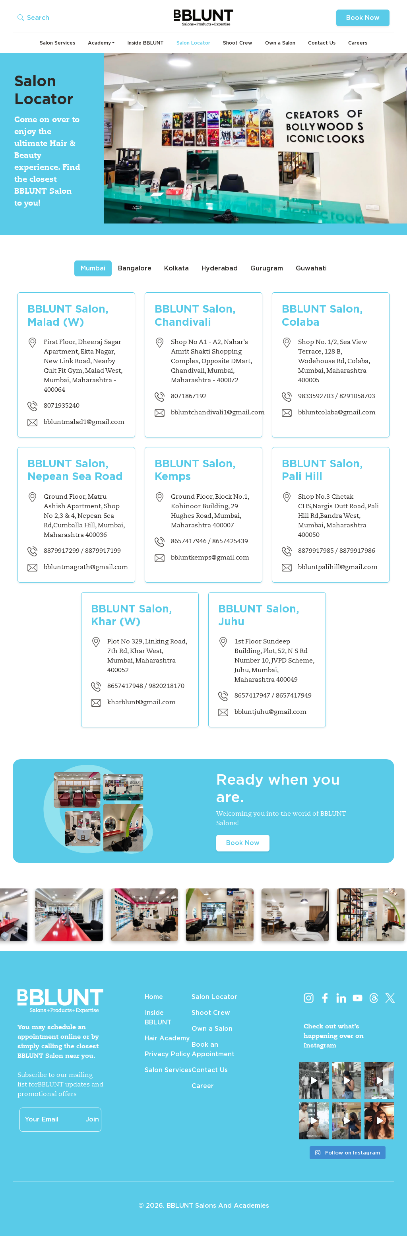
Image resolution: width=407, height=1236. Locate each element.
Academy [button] (99, 43)
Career (203, 1086)
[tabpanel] (203, 505)
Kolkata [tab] (176, 268)
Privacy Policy (167, 1054)
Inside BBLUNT (145, 43)
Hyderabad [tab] (220, 268)
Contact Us (321, 43)
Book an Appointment (213, 1049)
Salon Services (57, 43)
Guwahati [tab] (311, 268)
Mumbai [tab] (93, 268)
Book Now (363, 17)
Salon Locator (193, 43)
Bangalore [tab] (134, 268)
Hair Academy (167, 1038)
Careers (357, 43)
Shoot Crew (237, 43)
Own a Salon (280, 43)
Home (154, 997)
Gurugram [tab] (266, 268)
